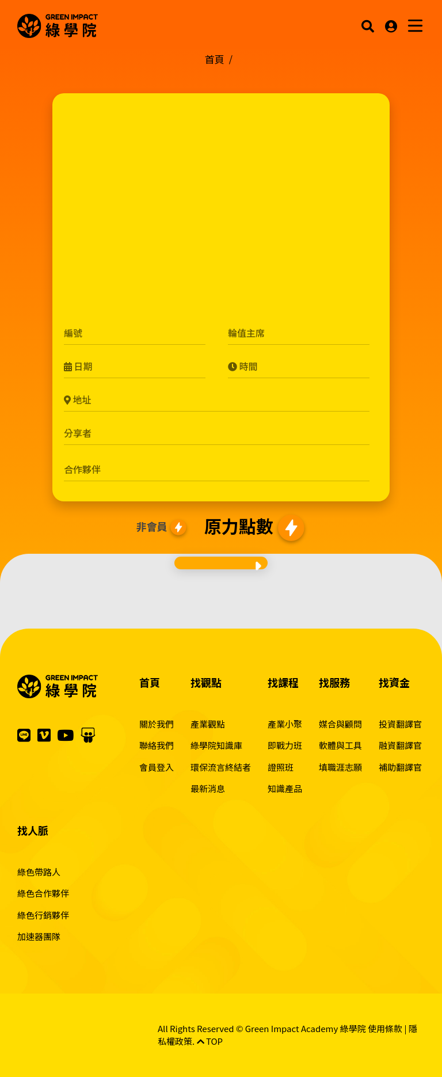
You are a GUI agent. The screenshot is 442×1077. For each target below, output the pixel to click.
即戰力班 (285, 745)
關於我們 (156, 724)
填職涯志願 (340, 767)
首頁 (214, 59)
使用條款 (385, 1028)
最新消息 (207, 788)
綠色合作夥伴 (43, 893)
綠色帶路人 (38, 872)
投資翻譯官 (400, 724)
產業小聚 (285, 724)
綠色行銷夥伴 (43, 915)
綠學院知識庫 (216, 745)
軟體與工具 (340, 745)
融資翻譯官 (400, 745)
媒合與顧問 (340, 724)
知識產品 (285, 788)
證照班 (281, 767)
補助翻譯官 (400, 767)
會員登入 (156, 767)
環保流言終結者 (220, 767)
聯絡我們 (156, 745)
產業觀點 (207, 724)
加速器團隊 (38, 936)
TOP (210, 1041)
